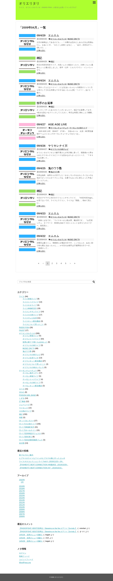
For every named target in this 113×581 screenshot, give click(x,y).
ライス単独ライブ (30, 299)
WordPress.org (25, 563)
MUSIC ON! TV (74, 39)
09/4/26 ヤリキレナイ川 (52, 145)
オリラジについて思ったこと (34, 364)
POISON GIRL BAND (27, 395)
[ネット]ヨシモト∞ (26, 421)
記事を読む (41, 51)
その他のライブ (25, 411)
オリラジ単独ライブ (31, 336)
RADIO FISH (24, 327)
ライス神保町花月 (30, 308)
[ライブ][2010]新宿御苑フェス (31, 440)
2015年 (22, 495)
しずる (21, 398)
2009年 (22, 509)
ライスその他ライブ (31, 315)
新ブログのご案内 (26, 455)
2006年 (22, 516)
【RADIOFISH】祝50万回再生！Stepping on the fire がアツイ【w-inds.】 (48, 528)
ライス (21, 296)
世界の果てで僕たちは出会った (35, 342)
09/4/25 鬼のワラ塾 (49, 168)
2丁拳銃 (22, 401)
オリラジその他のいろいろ (33, 367)
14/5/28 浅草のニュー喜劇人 (31, 535)
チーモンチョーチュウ (59, 128)
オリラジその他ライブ (31, 345)
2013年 (22, 500)
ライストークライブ (31, 302)
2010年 (22, 507)
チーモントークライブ (31, 379)
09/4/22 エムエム (48, 236)
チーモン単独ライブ (31, 376)
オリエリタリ (29, 3)
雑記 (39, 57)
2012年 (22, 502)
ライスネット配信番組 (31, 321)
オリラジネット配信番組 (32, 361)
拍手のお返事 (45, 103)
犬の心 (21, 392)
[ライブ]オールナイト (27, 430)
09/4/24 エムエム (48, 80)
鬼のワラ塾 (55, 172)
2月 (22, 482)
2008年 (22, 512)
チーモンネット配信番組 (32, 386)
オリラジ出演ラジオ (31, 358)
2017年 (22, 491)
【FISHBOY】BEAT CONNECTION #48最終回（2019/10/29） (43, 465)
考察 (21, 417)
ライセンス (23, 408)
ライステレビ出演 (30, 318)
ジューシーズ (24, 405)
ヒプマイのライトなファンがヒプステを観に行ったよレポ (42, 458)
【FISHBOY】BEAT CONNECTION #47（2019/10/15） (41, 468)
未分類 (21, 443)
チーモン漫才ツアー (31, 373)
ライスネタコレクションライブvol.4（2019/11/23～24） (41, 461)
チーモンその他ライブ (78, 128)
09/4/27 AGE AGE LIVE (52, 124)
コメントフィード (26, 559)
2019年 (22, 486)
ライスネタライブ (30, 305)
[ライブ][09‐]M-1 (25, 437)
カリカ (21, 389)
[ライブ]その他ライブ (27, 424)
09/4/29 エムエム (48, 35)
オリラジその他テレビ (59, 149)
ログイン (22, 553)
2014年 (22, 498)
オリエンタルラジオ (59, 39)
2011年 (22, 505)
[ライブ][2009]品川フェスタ (30, 433)
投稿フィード (24, 556)
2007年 (22, 514)
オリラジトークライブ (31, 339)
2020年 (22, 480)
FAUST (22, 330)
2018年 (22, 488)
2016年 (22, 493)
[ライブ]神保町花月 (26, 427)
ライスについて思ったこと (33, 324)
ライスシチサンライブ (31, 312)
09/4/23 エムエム (48, 213)
